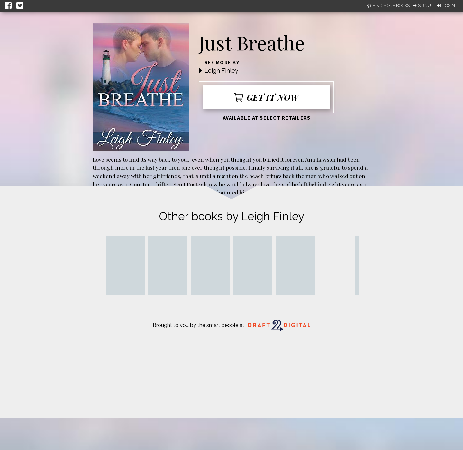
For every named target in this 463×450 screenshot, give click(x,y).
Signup (423, 5)
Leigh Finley (221, 70)
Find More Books (388, 5)
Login (446, 5)
